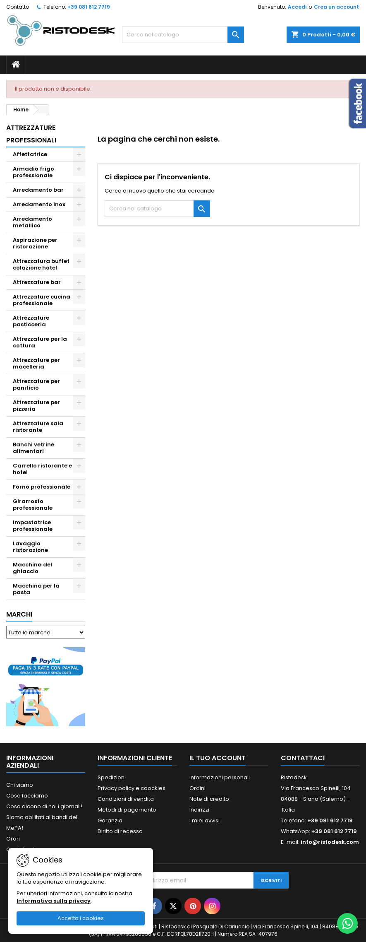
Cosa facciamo (27, 796)
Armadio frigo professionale (33, 172)
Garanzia (110, 820)
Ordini (197, 788)
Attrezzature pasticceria (31, 321)
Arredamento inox (39, 204)
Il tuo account (217, 758)
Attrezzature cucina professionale (41, 300)
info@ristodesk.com (330, 842)
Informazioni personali (219, 777)
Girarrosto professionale (33, 504)
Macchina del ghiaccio (32, 568)
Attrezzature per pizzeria (36, 405)
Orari (13, 839)
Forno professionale (41, 487)
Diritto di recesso (120, 831)
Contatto (17, 6)
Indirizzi (199, 810)
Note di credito (209, 799)
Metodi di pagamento (127, 810)
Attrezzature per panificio (36, 384)
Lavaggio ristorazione (30, 547)
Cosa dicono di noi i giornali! (44, 806)
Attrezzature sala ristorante (38, 426)
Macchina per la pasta (36, 589)
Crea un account (336, 6)
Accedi (297, 6)
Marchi (19, 614)
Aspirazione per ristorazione (35, 243)
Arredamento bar (38, 190)
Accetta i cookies (80, 918)
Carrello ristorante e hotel (42, 469)
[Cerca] (183, 35)
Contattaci (303, 758)
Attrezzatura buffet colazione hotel (41, 264)
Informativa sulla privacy (54, 901)
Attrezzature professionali (31, 134)
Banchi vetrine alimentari (33, 448)
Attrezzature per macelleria (36, 363)
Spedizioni (112, 777)
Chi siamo (19, 785)
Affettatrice (30, 154)
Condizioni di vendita (126, 799)
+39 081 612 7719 (88, 6)
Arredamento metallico (32, 222)
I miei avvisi (204, 820)
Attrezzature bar (37, 282)
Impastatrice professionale (33, 525)
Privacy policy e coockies (131, 788)
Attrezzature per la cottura (40, 342)
